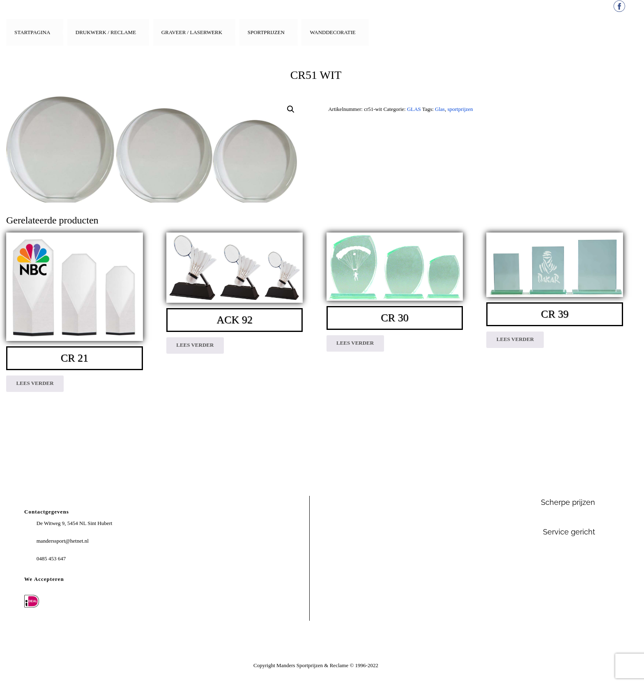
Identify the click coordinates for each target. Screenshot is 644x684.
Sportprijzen (266, 32)
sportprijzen (460, 109)
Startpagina (32, 32)
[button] (290, 109)
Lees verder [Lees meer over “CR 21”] (34, 383)
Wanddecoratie (332, 32)
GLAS (414, 109)
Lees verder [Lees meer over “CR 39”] (515, 339)
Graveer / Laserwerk (192, 32)
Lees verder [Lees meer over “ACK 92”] (195, 345)
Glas (440, 109)
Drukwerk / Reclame (106, 32)
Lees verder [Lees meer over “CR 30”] (355, 343)
